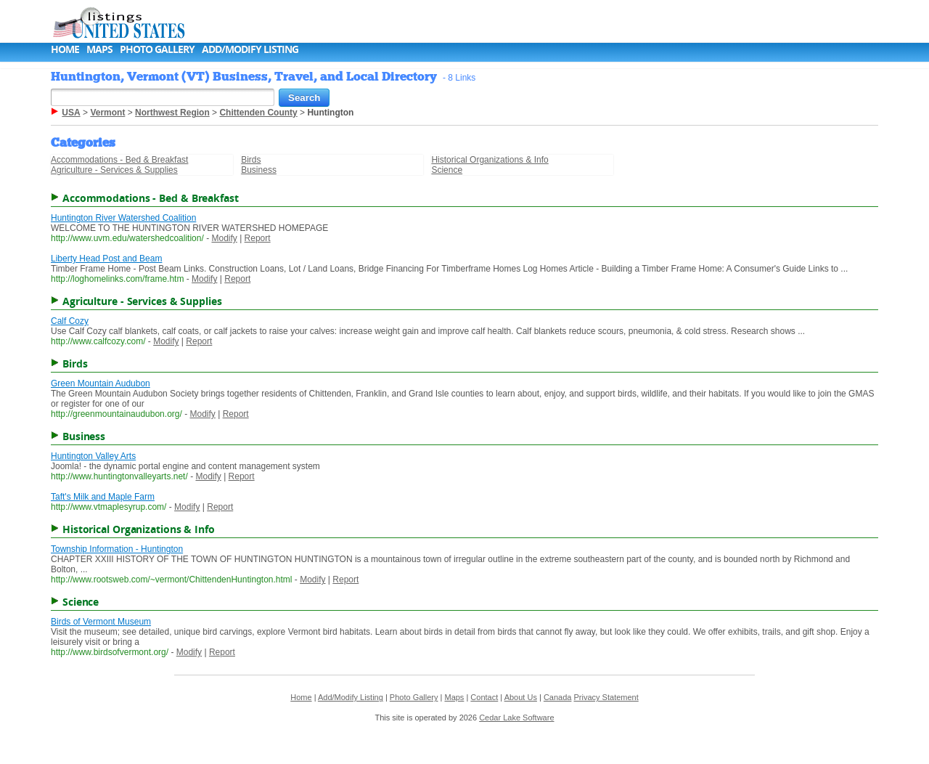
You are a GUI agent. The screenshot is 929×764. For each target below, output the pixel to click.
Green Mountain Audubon (100, 383)
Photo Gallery (157, 49)
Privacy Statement (606, 697)
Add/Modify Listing (250, 49)
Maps (99, 49)
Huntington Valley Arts (93, 456)
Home (65, 49)
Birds (251, 160)
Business (259, 170)
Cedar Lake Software (516, 717)
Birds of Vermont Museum (101, 622)
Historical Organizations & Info (489, 160)
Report (258, 238)
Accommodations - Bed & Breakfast (119, 160)
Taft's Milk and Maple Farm (103, 497)
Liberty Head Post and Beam (106, 258)
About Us (520, 697)
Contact (484, 697)
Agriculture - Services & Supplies (114, 170)
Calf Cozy (70, 321)
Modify (224, 238)
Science (446, 170)
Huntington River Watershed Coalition (123, 218)
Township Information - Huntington (117, 549)
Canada (558, 697)
